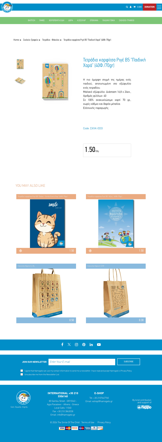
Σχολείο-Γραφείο (30, 40)
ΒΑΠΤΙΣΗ (31, 20)
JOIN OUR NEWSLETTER (34, 362)
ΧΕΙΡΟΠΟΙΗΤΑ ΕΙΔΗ (56, 20)
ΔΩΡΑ (70, 20)
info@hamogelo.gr (66, 415)
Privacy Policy (126, 371)
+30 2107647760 (101, 398)
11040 (68, 408)
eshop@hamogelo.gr (102, 401)
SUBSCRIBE (128, 362)
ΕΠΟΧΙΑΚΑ (94, 20)
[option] (20, 65)
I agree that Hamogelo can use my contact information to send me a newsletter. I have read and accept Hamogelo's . (76, 370)
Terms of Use (87, 422)
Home (16, 40)
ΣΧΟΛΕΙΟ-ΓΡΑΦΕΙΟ (126, 20)
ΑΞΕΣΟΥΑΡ (81, 20)
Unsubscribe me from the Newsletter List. (40, 374)
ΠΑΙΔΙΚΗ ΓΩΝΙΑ (108, 20)
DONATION (150, 7)
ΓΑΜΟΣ (42, 20)
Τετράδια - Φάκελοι (50, 40)
